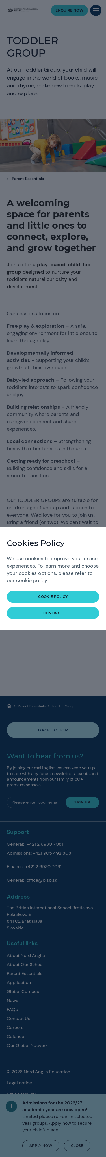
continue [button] (53, 613)
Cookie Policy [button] (53, 597)
